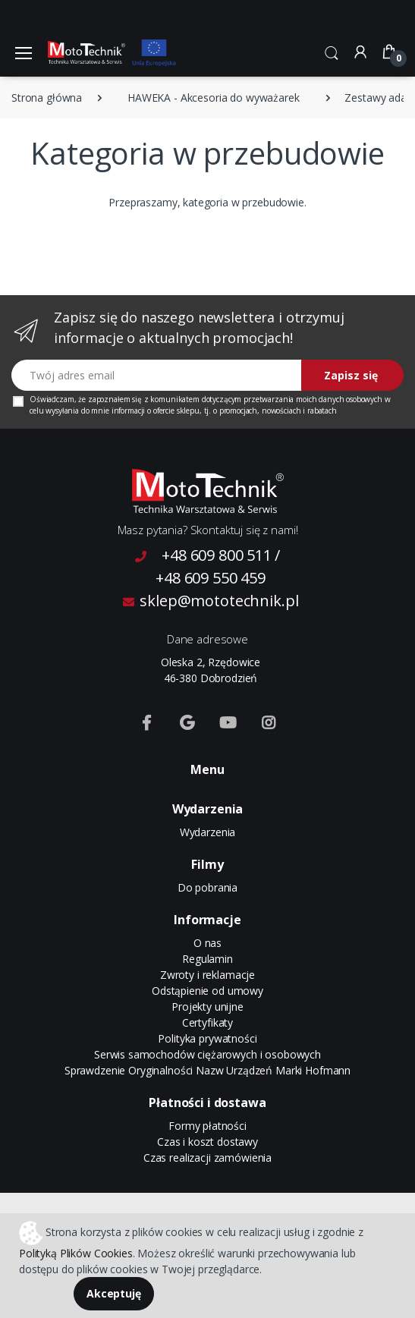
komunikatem (174, 399)
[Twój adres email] (156, 375)
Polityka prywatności (207, 1038)
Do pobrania (207, 887)
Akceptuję (113, 1293)
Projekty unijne (207, 1006)
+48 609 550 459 (211, 578)
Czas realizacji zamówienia (207, 1157)
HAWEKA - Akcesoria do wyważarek (213, 97)
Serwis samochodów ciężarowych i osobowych (207, 1054)
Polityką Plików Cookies (76, 1253)
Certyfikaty (207, 1022)
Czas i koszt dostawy (207, 1141)
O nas (207, 943)
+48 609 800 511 (217, 555)
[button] (331, 50)
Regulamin (207, 959)
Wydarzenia (208, 832)
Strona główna (46, 97)
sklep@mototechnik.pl (211, 600)
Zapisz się (351, 375)
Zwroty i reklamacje (207, 974)
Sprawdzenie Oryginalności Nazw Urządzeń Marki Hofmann (207, 1070)
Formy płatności (207, 1125)
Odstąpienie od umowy (207, 990)
